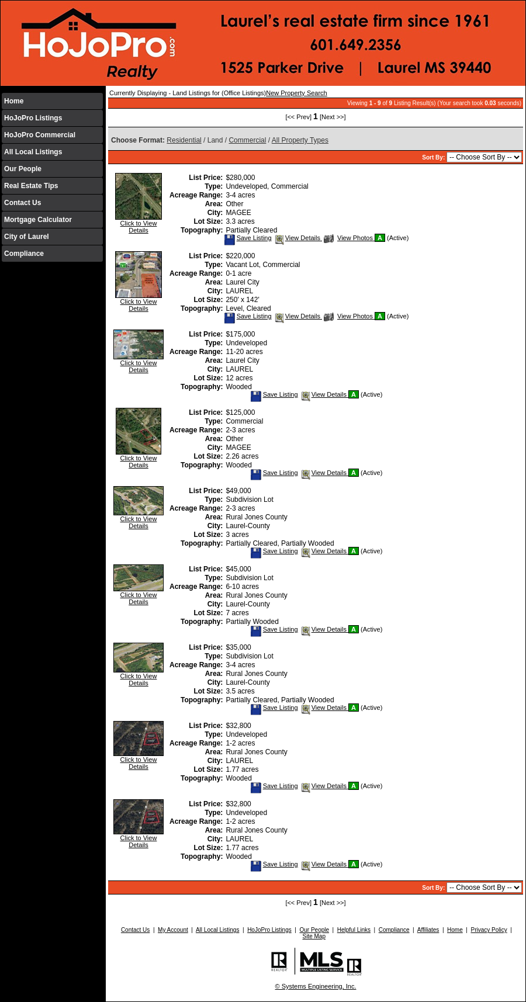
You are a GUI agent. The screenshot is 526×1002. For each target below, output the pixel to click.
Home (13, 101)
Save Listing (248, 237)
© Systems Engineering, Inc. (316, 986)
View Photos (349, 237)
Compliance (24, 253)
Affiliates (428, 930)
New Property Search (296, 92)
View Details (298, 237)
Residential (184, 140)
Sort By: (434, 157)
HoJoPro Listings (33, 118)
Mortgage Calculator (38, 220)
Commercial (247, 140)
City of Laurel (26, 237)
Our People (22, 169)
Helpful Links (354, 930)
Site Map (313, 936)
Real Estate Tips (31, 186)
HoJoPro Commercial (39, 135)
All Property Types (300, 140)
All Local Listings (33, 152)
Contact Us (22, 203)
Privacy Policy (488, 930)
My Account (173, 930)
